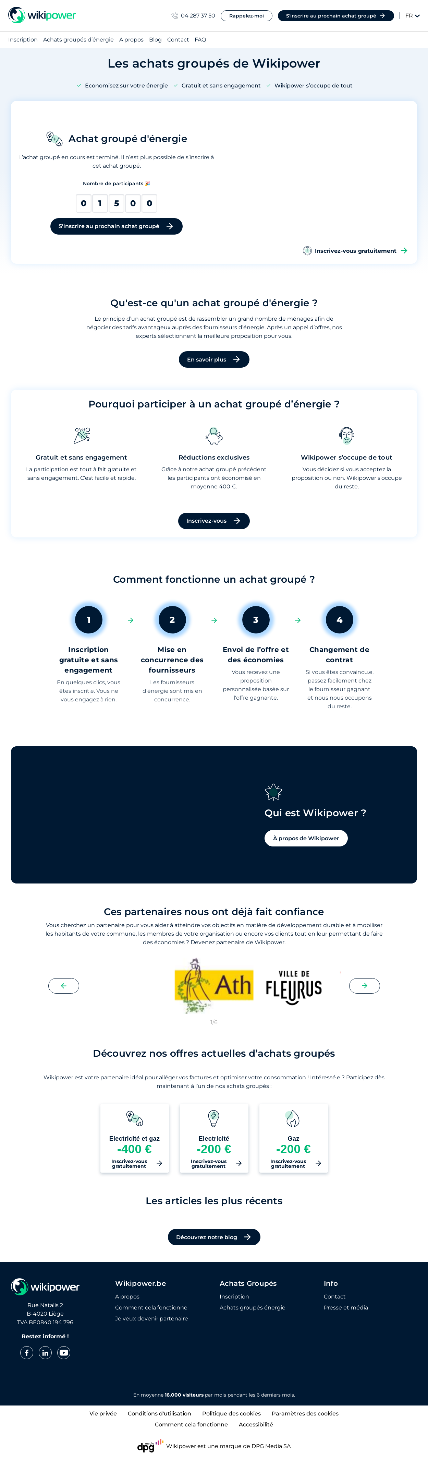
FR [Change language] (412, 15)
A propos (131, 40)
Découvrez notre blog (214, 1245)
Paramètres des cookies (305, 1413)
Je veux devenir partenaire (151, 1318)
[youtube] (63, 1352)
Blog (155, 40)
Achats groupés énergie (252, 1307)
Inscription (23, 40)
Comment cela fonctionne (151, 1307)
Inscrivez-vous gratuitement (356, 251)
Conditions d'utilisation (159, 1413)
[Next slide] (364, 993)
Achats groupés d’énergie (78, 40)
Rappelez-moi (246, 16)
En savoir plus (214, 359)
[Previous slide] (63, 993)
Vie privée (103, 1413)
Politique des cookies (231, 1413)
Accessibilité (256, 1424)
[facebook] (26, 1352)
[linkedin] (45, 1352)
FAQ (200, 40)
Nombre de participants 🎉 (116, 183)
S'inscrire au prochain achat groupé (336, 15)
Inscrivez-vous (214, 521)
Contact (178, 40)
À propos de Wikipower (267, 872)
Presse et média (346, 1307)
